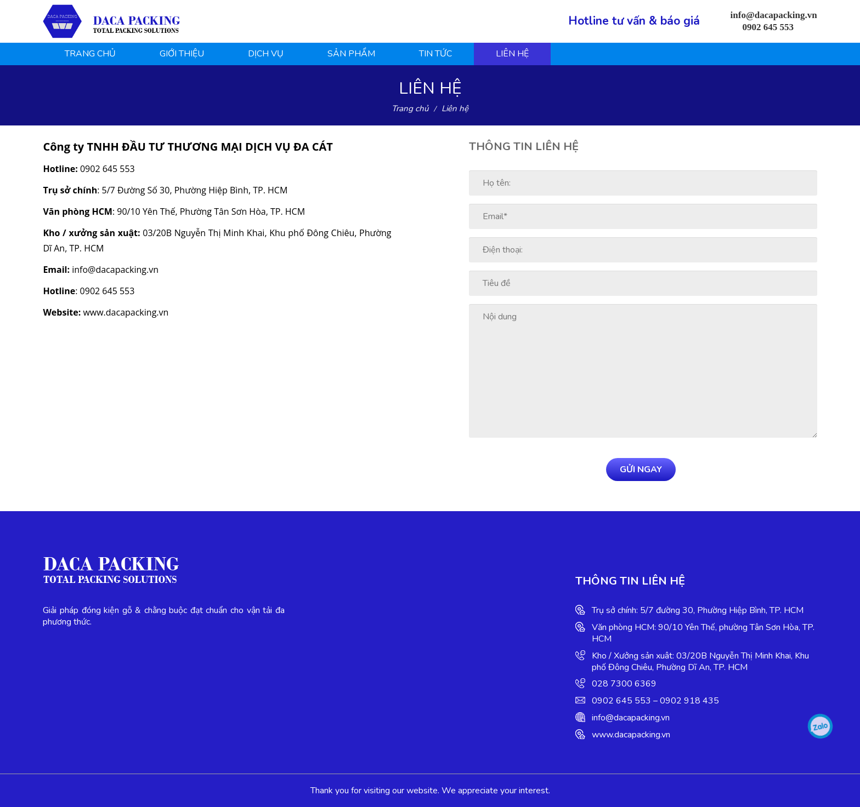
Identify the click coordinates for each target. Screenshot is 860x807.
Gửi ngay (641, 469)
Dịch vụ (266, 54)
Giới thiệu (182, 54)
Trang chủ (90, 54)
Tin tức (435, 54)
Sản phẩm (351, 54)
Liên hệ (512, 54)
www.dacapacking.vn (631, 735)
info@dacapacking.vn (631, 718)
